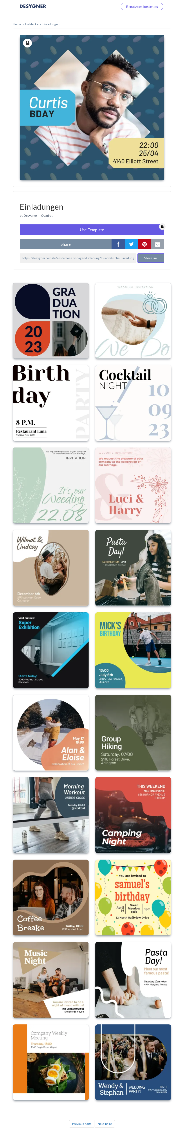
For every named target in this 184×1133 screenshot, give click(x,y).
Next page (105, 1124)
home (17, 24)
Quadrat (47, 215)
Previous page (82, 1124)
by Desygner (28, 215)
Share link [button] (150, 258)
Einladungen (51, 24)
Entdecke (31, 24)
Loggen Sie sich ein (99, 6)
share (66, 244)
